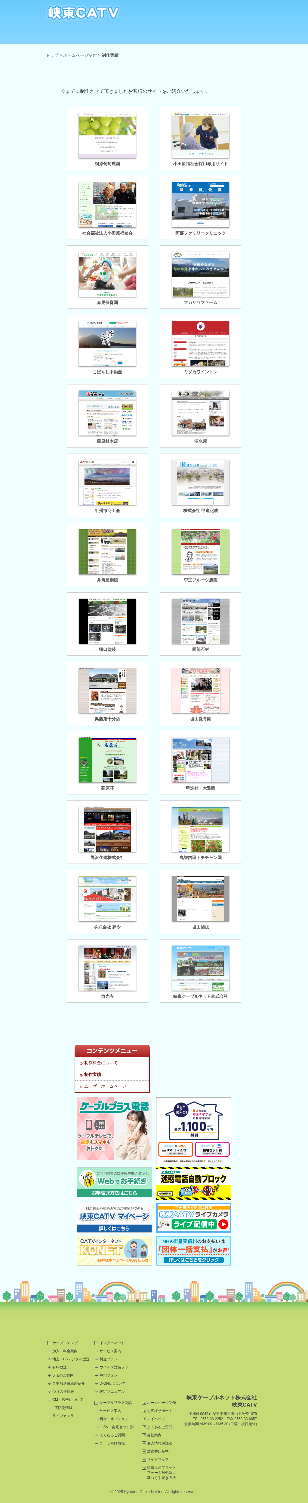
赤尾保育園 (107, 302)
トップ (52, 55)
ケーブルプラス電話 (136, 35)
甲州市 (181, 1321)
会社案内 (154, 1435)
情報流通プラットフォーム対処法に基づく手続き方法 (161, 1472)
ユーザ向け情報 (112, 1443)
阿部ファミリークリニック (200, 233)
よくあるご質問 (112, 1435)
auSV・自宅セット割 (117, 1427)
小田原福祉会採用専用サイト (200, 163)
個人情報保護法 (159, 1443)
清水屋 (200, 441)
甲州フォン (109, 1375)
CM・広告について (67, 1400)
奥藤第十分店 (107, 718)
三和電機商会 (72, 1321)
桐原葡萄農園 (107, 163)
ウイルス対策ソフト (116, 1367)
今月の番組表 (63, 1391)
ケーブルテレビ (64, 35)
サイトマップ (158, 1459)
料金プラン (109, 1359)
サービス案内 (110, 1351)
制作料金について (101, 1062)
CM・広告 (243, 35)
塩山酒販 (200, 927)
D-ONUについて (113, 1383)
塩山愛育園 (200, 718)
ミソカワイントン (200, 371)
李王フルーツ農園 (200, 580)
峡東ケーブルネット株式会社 (200, 996)
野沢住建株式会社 (107, 857)
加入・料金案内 (65, 1351)
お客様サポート (159, 1411)
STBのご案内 (63, 1375)
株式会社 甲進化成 (200, 510)
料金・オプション (114, 1419)
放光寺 (107, 996)
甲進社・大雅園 (200, 788)
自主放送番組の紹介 (68, 1383)
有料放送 (59, 1367)
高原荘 (107, 788)
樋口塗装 (107, 649)
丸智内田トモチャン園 (201, 857)
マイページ (156, 1419)
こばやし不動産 (107, 371)
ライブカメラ (63, 1416)
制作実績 (92, 1074)
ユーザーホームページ (105, 1086)
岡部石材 (200, 649)
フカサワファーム (200, 302)
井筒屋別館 (107, 580)
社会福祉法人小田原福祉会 (107, 233)
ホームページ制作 (207, 35)
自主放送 (171, 35)
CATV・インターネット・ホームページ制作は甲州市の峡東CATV (83, 13)
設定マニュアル (112, 1391)
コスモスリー (126, 1321)
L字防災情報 (62, 1408)
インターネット (101, 35)
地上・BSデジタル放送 (71, 1359)
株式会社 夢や (107, 927)
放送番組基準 (158, 1451)
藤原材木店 (107, 441)
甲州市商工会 (107, 510)
